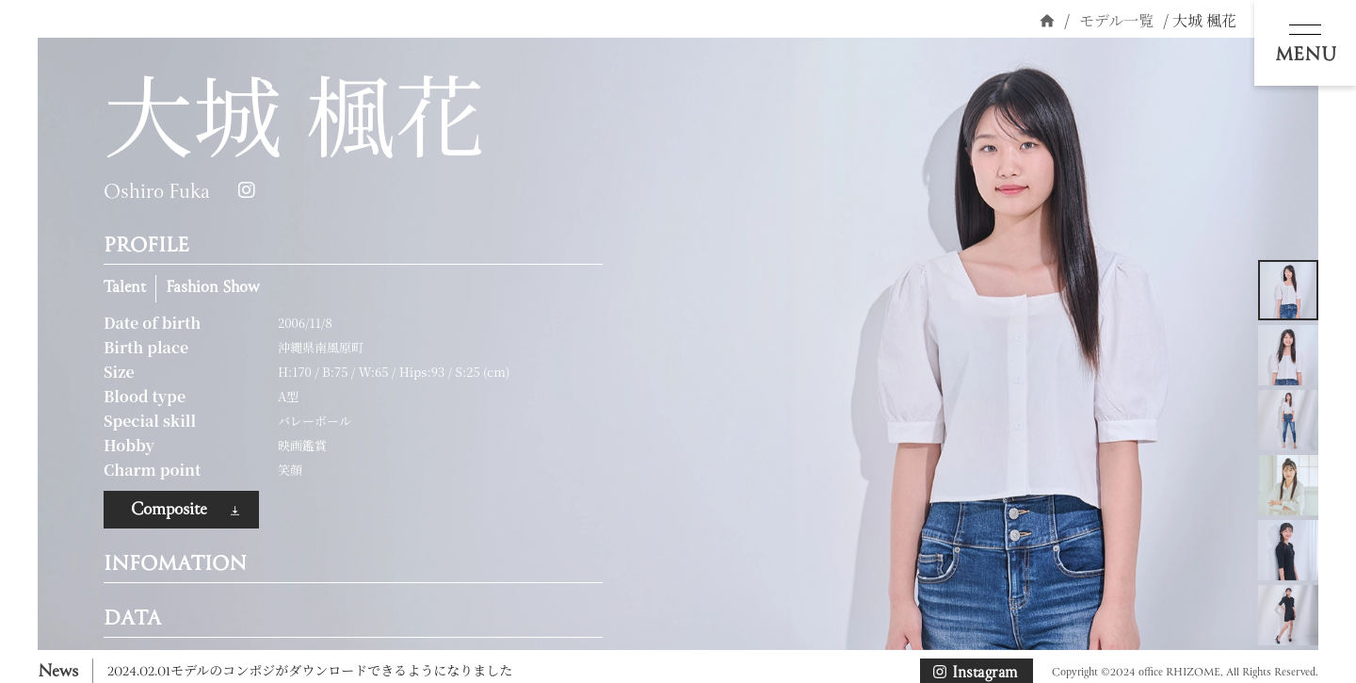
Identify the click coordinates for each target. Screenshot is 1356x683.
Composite (169, 510)
